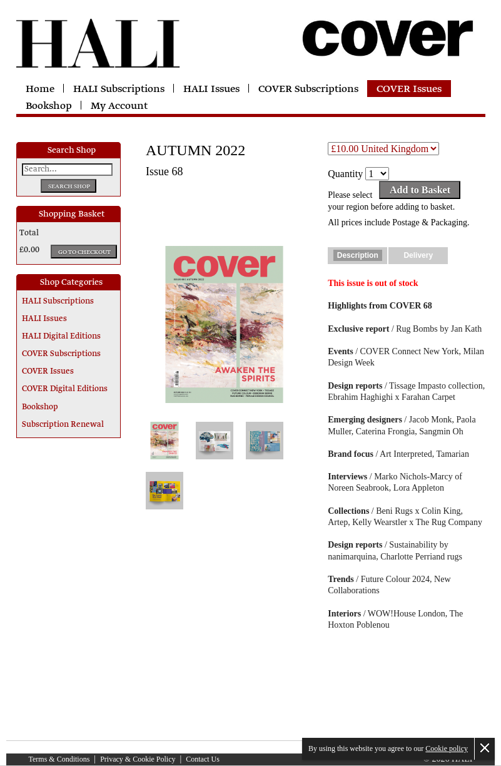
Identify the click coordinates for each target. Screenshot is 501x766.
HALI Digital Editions (61, 336)
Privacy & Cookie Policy (137, 759)
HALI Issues (211, 89)
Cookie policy (446, 748)
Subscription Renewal (63, 425)
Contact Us (203, 759)
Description (357, 255)
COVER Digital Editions (65, 389)
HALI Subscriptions (118, 89)
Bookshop (49, 106)
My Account (119, 106)
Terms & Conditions (59, 759)
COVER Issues (409, 89)
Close (485, 748)
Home (40, 89)
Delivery (418, 255)
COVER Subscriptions (308, 89)
